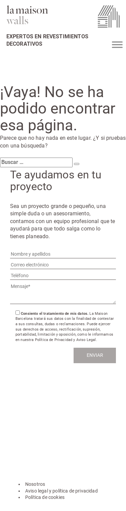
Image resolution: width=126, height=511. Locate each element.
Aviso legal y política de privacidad (61, 491)
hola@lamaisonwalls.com (42, 409)
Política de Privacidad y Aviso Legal (65, 340)
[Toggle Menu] (117, 44)
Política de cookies (45, 497)
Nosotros (35, 484)
